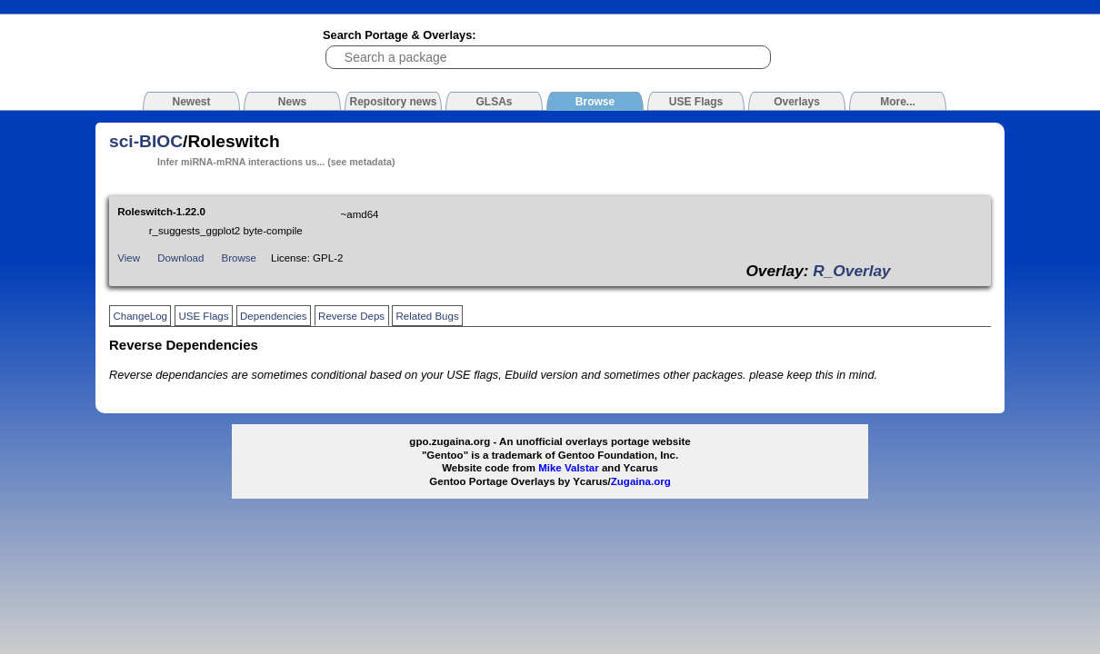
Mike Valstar (568, 467)
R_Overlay (851, 271)
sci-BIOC (146, 141)
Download (180, 258)
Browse (239, 258)
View (128, 258)
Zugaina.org (641, 481)
